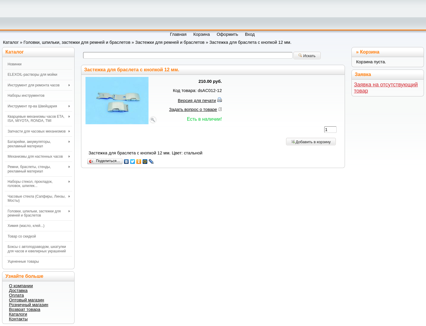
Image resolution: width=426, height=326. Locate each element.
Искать (306, 56)
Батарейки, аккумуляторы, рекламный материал (39, 144)
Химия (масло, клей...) (26, 226)
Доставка (18, 290)
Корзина (369, 51)
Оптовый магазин (26, 300)
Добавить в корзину (311, 142)
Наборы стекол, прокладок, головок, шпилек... (39, 184)
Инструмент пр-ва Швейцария (39, 106)
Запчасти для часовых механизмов (39, 131)
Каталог (11, 42)
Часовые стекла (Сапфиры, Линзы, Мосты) (39, 198)
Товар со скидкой (22, 236)
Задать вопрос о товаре (193, 109)
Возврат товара (24, 309)
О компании (21, 285)
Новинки (15, 64)
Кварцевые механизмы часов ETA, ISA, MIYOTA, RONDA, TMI (39, 118)
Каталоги (18, 314)
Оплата (16, 295)
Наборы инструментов (26, 95)
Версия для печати (197, 100)
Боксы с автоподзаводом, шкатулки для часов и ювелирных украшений (37, 249)
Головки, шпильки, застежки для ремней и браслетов (77, 42)
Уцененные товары (23, 261)
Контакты (18, 319)
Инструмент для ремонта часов (39, 85)
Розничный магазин (28, 304)
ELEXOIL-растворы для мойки (32, 74)
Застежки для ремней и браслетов (169, 42)
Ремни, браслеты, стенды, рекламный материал (39, 169)
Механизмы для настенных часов (39, 156)
